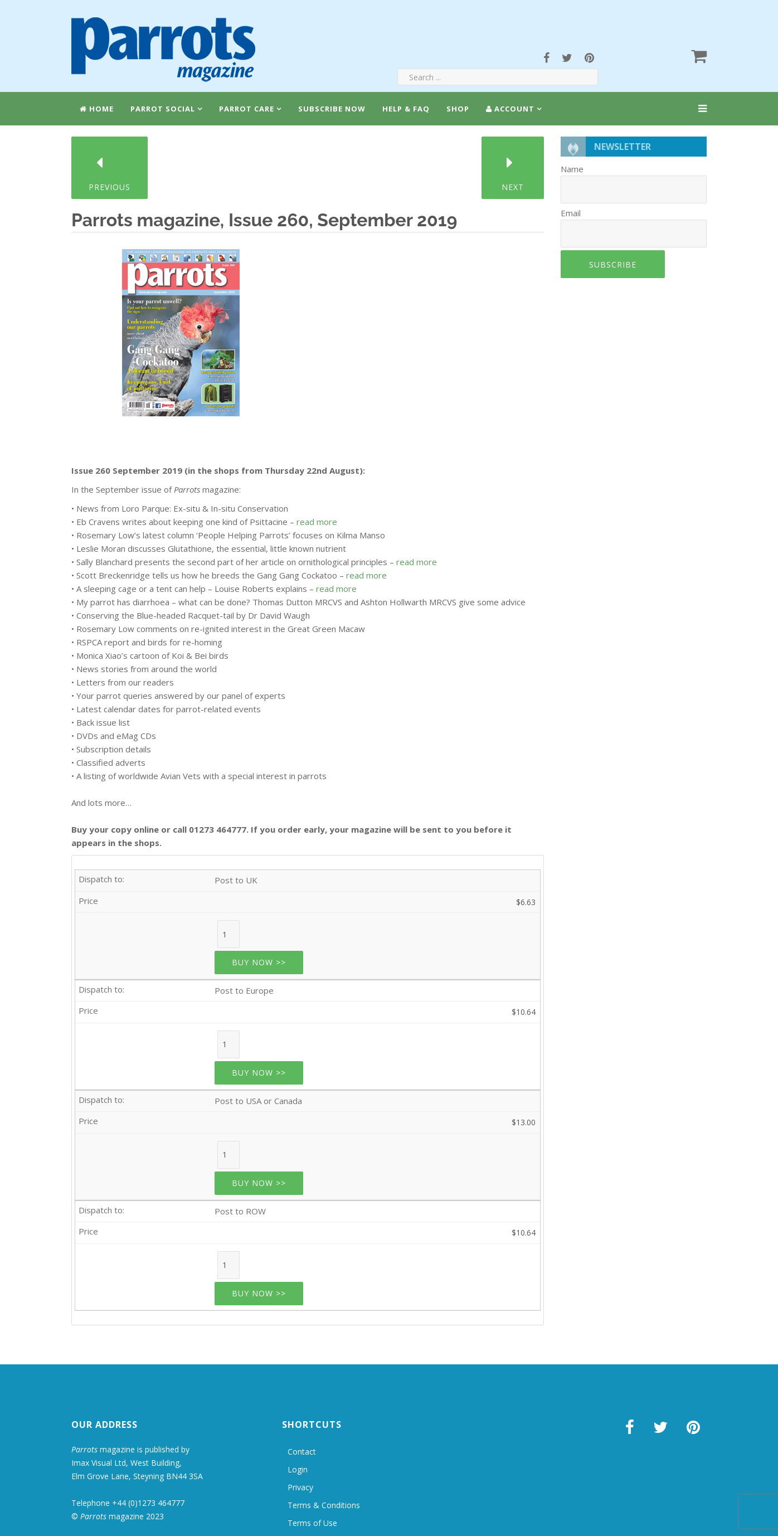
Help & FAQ (406, 109)
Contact (302, 1451)
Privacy (300, 1487)
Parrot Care (246, 109)
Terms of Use (312, 1523)
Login (298, 1469)
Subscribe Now (332, 109)
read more (316, 521)
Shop (457, 109)
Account (510, 109)
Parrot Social (162, 109)
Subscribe (612, 264)
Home (97, 109)
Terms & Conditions (324, 1505)
